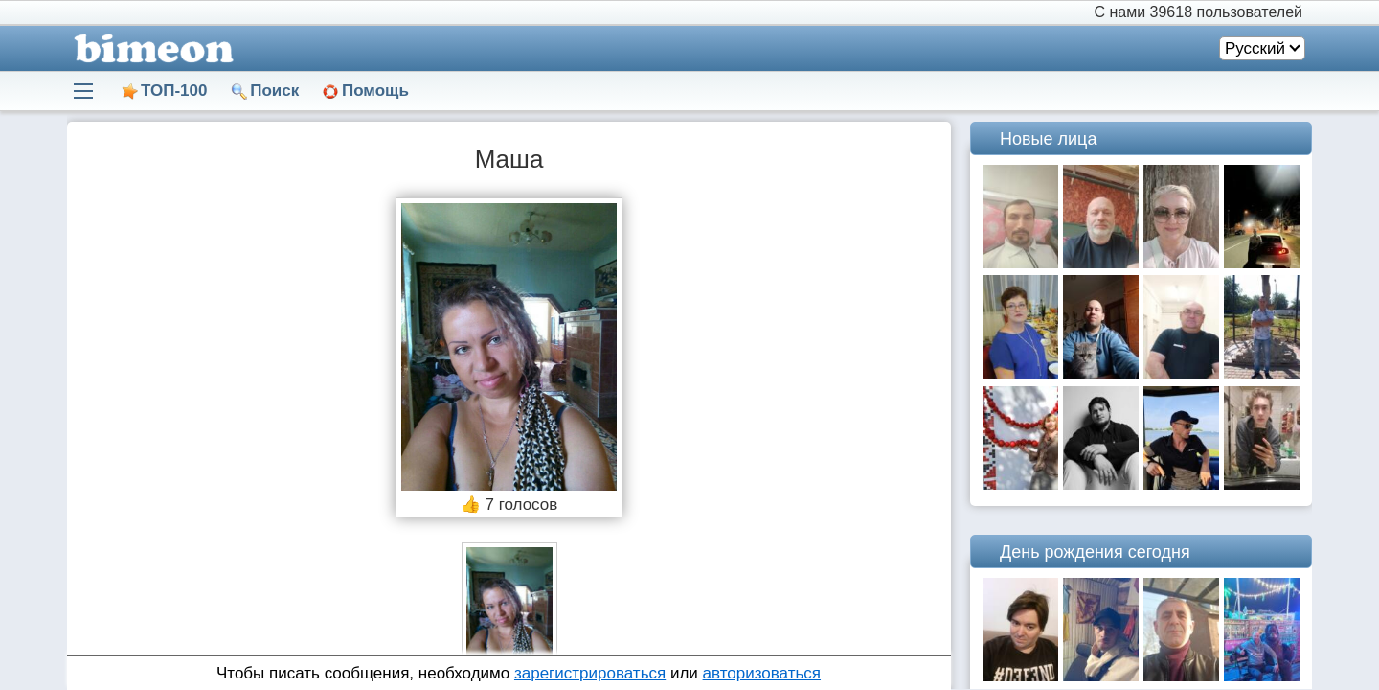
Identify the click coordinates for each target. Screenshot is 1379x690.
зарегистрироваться (590, 673)
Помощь (375, 90)
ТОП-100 (174, 90)
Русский (1255, 48)
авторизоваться (762, 673)
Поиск (274, 90)
